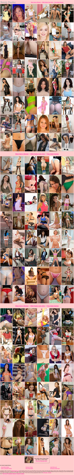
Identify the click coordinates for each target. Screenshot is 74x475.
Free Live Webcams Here (41, 461)
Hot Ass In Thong (29, 467)
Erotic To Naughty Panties (6, 468)
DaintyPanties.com (15, 470)
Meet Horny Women (36, 2)
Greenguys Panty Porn (55, 468)
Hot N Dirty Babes (29, 468)
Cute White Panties (5, 467)
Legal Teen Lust (53, 467)
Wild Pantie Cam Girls (47, 2)
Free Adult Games (58, 2)
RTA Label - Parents (47, 472)
